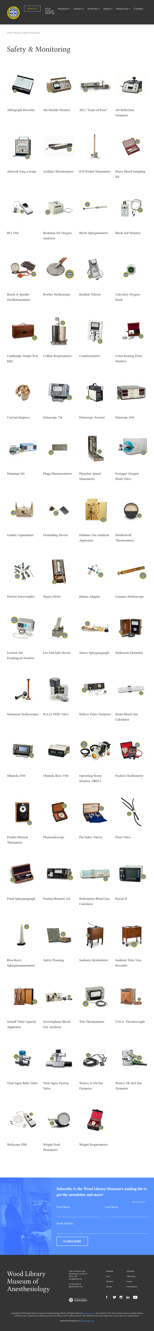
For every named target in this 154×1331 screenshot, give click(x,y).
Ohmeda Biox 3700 (55, 776)
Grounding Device (55, 535)
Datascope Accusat (92, 417)
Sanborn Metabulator (93, 960)
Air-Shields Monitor (56, 110)
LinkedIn (129, 1297)
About (107, 8)
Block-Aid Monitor (127, 233)
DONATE (32, 8)
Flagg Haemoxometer (57, 473)
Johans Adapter (89, 596)
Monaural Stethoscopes (23, 714)
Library (78, 8)
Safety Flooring (53, 960)
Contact (138, 8)
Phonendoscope (53, 837)
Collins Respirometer (57, 356)
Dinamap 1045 (124, 417)
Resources (122, 8)
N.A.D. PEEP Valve (56, 714)
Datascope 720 (52, 417)
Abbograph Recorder (21, 110)
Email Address (66, 1223)
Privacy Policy (88, 1313)
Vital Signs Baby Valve (22, 1083)
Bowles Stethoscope (56, 294)
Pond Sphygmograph (21, 898)
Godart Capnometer (20, 535)
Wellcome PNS (17, 1144)
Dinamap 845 (16, 473)
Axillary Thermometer (58, 171)
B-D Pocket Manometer (95, 171)
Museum (63, 8)
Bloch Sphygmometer (93, 233)
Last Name (113, 1207)
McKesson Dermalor (129, 653)
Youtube (135, 1297)
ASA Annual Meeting (49, 11)
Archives (92, 8)
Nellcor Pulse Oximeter (95, 714)
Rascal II (121, 898)
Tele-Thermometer (91, 1021)
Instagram (122, 1297)
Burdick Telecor (90, 294)
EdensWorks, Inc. (87, 1321)
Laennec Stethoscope (129, 596)
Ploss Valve (123, 837)
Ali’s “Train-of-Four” (93, 110)
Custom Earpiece (18, 417)
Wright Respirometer (93, 1144)
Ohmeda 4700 (16, 776)
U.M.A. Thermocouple (130, 1021)
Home (9, 33)
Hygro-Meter (52, 596)
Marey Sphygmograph (94, 653)
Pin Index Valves (90, 837)
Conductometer (89, 356)
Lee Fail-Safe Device (57, 653)
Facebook (108, 1297)
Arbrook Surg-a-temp (21, 171)
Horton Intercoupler (20, 596)
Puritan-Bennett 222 (56, 898)
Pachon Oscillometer (129, 776)
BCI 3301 (13, 233)
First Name (64, 1207)
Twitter (115, 1297)
